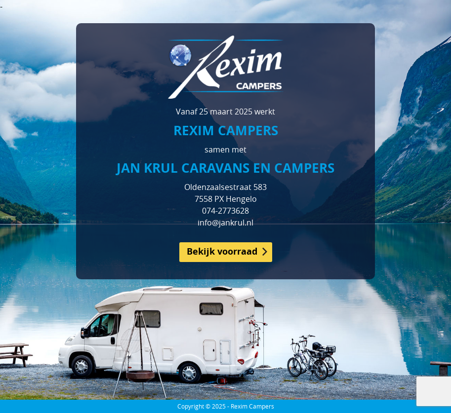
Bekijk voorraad (222, 251)
